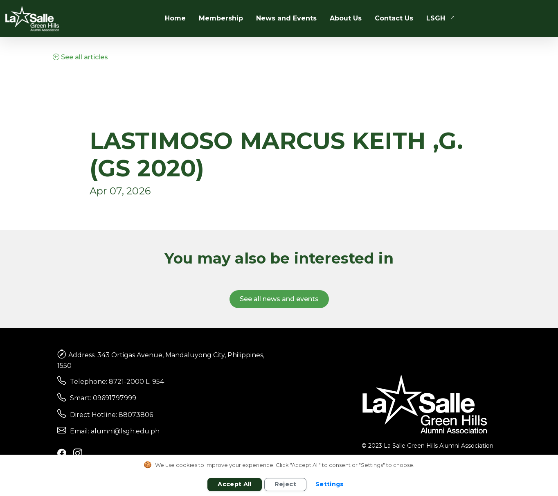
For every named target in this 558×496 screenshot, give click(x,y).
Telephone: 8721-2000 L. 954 (117, 382)
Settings (329, 484)
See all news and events (279, 299)
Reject (285, 484)
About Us (346, 18)
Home (175, 18)
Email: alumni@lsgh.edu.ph (115, 431)
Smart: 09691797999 (103, 398)
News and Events (286, 18)
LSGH (440, 18)
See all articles (80, 57)
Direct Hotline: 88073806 (111, 415)
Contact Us (394, 18)
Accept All (235, 484)
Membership (221, 18)
